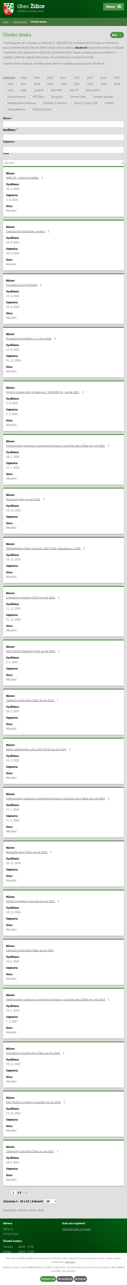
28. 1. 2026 (12, 456)
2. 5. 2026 (12, 414)
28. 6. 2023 (12, 1162)
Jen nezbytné (65, 1278)
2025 (10, 90)
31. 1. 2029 (12, 467)
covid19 (38, 90)
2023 (103, 84)
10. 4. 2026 (12, 349)
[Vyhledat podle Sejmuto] (63, 150)
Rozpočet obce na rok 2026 (26, 499)
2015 (117, 78)
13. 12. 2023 (13, 1113)
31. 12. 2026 (13, 360)
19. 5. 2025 (12, 760)
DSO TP (74, 90)
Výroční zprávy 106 (85, 103)
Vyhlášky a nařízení (55, 103)
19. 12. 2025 (13, 510)
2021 (77, 84)
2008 (23, 78)
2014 (103, 78)
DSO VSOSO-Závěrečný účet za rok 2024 (33, 651)
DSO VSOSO (93, 90)
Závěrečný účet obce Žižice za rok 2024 (33, 700)
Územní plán (78, 97)
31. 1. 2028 (12, 820)
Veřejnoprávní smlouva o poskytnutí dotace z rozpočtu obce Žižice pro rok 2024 (58, 999)
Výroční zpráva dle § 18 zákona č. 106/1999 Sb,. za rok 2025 (45, 392)
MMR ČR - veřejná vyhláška (25, 178)
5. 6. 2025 (12, 662)
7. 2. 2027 (12, 1021)
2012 (77, 78)
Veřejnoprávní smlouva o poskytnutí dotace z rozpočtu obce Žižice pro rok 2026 (58, 446)
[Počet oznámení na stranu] (51, 1201)
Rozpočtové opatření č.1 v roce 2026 (31, 338)
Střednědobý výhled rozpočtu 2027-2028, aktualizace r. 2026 (46, 548)
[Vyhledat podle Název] (63, 124)
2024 (117, 84)
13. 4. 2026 (12, 296)
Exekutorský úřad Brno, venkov (28, 231)
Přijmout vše (48, 1278)
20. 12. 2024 (13, 863)
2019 (50, 84)
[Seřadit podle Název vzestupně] (13, 116)
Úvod (6, 21)
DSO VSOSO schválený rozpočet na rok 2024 (36, 1102)
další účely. (70, 1262)
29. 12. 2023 (13, 1064)
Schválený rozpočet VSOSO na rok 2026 (33, 597)
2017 (24, 84)
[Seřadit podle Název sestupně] (13, 118)
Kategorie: (9, 77)
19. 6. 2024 (12, 961)
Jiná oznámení (16, 97)
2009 (37, 78)
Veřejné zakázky (103, 97)
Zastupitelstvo (16, 109)
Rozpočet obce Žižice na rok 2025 (29, 852)
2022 (90, 84)
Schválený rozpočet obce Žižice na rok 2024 (36, 1053)
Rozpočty (57, 97)
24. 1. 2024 (12, 1010)
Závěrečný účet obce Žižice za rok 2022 (33, 1151)
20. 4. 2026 (12, 307)
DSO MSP (56, 90)
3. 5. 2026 (12, 199)
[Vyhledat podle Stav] (63, 163)
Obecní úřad (19, 21)
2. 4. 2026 (12, 403)
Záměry (109, 103)
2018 (37, 84)
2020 (64, 84)
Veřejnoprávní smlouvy (21, 103)
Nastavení (80, 1278)
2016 (10, 84)
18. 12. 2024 (13, 912)
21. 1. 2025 (12, 809)
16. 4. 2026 (12, 189)
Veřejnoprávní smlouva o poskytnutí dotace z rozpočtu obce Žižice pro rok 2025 (58, 798)
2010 (50, 78)
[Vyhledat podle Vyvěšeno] (63, 137)
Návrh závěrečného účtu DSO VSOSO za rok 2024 (39, 749)
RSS (117, 35)
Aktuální (11, 210)
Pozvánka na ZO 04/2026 (24, 285)
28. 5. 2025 (12, 711)
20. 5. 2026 (12, 253)
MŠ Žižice (38, 97)
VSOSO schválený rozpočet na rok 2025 (33, 901)
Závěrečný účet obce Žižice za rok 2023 (30, 950)
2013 (90, 78)
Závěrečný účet (42, 109)
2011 (63, 78)
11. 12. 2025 (13, 608)
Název (7, 118)
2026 (24, 90)
